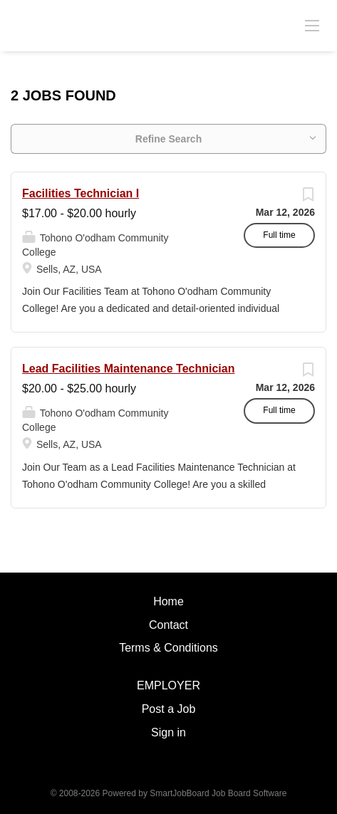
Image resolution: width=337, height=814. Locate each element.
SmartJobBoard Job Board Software (218, 793)
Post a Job (169, 709)
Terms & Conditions (168, 648)
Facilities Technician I (80, 193)
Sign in (168, 732)
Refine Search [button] (168, 139)
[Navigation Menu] (312, 25)
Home (168, 601)
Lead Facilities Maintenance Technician (128, 368)
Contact (168, 625)
